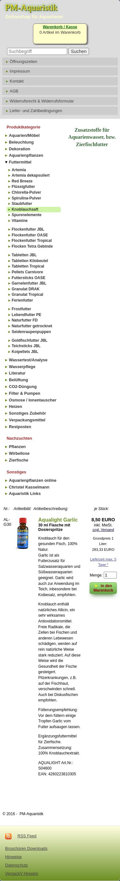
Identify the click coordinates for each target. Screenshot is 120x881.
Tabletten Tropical (28, 266)
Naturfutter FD (24, 320)
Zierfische (18, 460)
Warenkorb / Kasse (60, 27)
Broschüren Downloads (26, 848)
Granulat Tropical (27, 294)
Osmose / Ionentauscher (33, 400)
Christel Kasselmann (29, 487)
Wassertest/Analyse (28, 359)
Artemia (19, 170)
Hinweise (13, 856)
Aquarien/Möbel (24, 135)
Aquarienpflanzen (26, 155)
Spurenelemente (26, 215)
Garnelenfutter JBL (29, 283)
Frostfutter (21, 309)
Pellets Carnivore (27, 272)
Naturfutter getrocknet (32, 326)
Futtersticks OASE (28, 278)
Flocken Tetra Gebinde (32, 246)
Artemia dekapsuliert (31, 175)
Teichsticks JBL (26, 346)
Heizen (15, 406)
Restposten (20, 426)
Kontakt (16, 81)
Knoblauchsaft (25, 209)
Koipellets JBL (25, 351)
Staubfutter (22, 203)
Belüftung (18, 379)
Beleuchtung (21, 142)
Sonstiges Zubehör (27, 413)
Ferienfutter (22, 300)
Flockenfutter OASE (30, 235)
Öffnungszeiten (23, 61)
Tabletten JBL (24, 255)
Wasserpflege (22, 366)
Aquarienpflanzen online (33, 480)
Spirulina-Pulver (26, 198)
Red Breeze (22, 181)
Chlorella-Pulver (26, 192)
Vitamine (20, 220)
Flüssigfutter (23, 186)
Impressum (20, 71)
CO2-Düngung (23, 386)
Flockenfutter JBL (28, 229)
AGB (14, 91)
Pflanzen (17, 446)
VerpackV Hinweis (21, 873)
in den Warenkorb (103, 588)
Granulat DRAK (25, 289)
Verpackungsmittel (27, 420)
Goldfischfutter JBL (29, 340)
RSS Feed (27, 835)
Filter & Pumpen (24, 393)
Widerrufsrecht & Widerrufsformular (42, 101)
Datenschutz (16, 865)
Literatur (17, 373)
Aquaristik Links (25, 493)
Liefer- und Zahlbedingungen (36, 110)
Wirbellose (19, 453)
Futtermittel (20, 162)
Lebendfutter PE (26, 315)
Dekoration (19, 148)
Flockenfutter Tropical (32, 240)
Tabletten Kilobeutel (30, 261)
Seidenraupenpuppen (31, 332)
